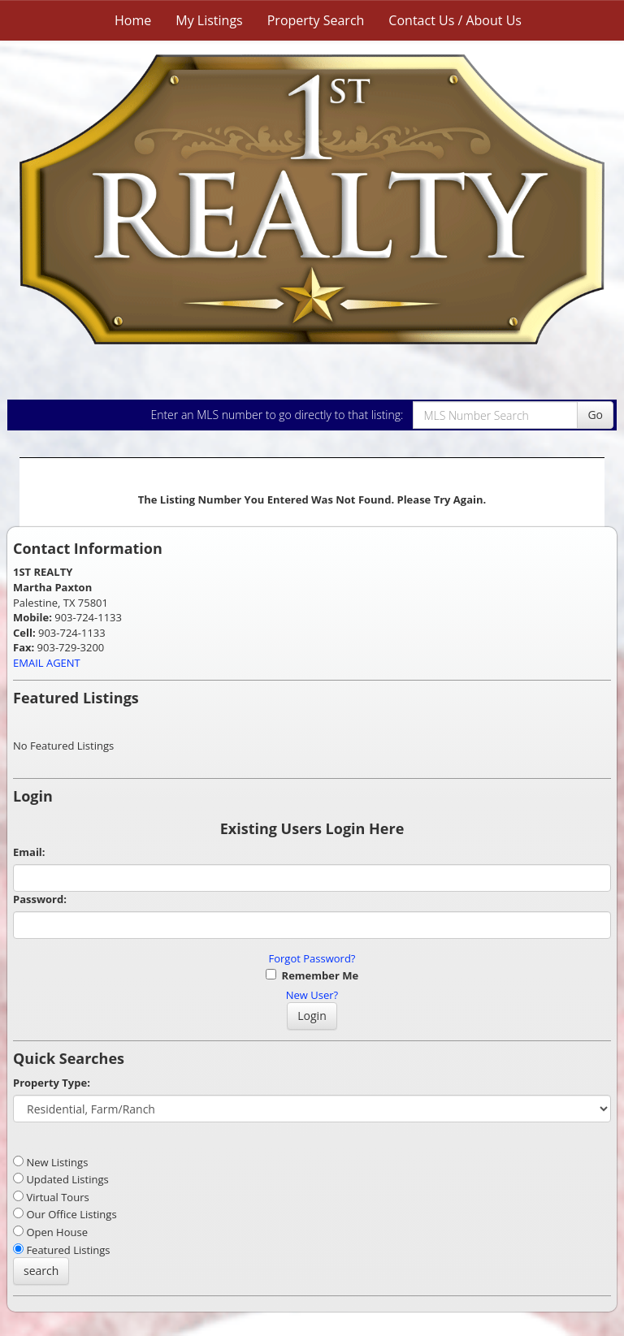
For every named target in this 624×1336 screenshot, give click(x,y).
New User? (312, 995)
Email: (29, 852)
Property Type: (51, 1082)
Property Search (316, 20)
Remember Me (312, 975)
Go (595, 414)
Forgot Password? (312, 958)
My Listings (209, 20)
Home (133, 20)
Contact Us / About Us (455, 20)
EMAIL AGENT (46, 662)
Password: (40, 899)
